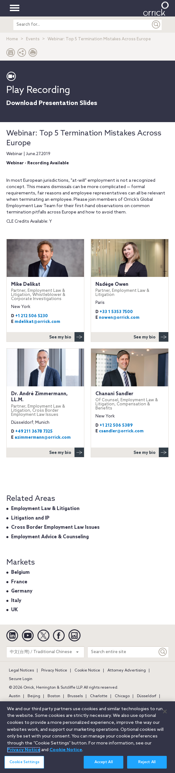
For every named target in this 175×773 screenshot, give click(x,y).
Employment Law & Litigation (45, 509)
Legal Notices (21, 670)
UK (14, 610)
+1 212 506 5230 (31, 316)
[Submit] (156, 24)
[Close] (165, 716)
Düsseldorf (146, 696)
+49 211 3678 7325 (34, 431)
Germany (21, 591)
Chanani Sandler (129, 401)
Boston (54, 696)
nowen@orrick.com (119, 317)
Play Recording (38, 90)
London (38, 705)
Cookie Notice (87, 670)
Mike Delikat (45, 291)
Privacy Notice (54, 670)
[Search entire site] (123, 652)
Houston (16, 705)
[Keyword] (163, 652)
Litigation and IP (30, 518)
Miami (86, 705)
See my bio (66, 337)
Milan (106, 705)
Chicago (122, 696)
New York (146, 705)
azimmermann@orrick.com (43, 437)
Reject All (147, 766)
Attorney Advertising (126, 670)
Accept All (103, 766)
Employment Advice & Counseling (50, 537)
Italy (16, 601)
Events (33, 39)
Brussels (75, 696)
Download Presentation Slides (51, 103)
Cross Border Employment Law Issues (55, 527)
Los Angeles (63, 705)
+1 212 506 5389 (116, 425)
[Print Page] (33, 54)
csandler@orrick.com (121, 431)
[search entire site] (82, 24)
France (19, 582)
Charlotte (98, 696)
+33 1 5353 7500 (116, 312)
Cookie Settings (24, 766)
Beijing (34, 696)
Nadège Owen (129, 289)
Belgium (20, 572)
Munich (124, 705)
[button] (21, 54)
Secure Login (20, 679)
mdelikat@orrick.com (37, 321)
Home (12, 39)
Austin (14, 696)
